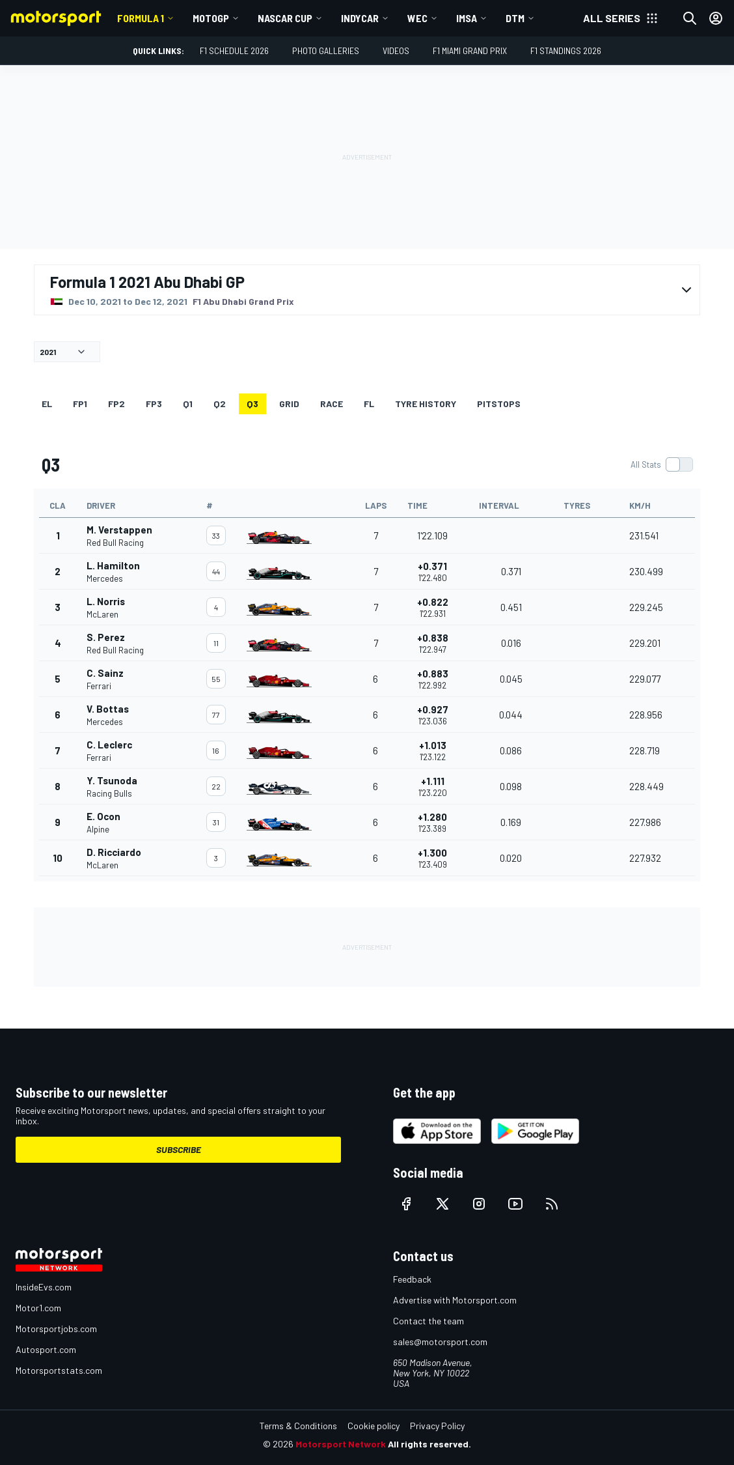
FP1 (80, 403)
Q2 (219, 403)
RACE (331, 403)
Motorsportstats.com (59, 1370)
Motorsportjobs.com (56, 1328)
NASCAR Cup (285, 18)
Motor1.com (38, 1307)
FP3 (154, 403)
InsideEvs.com (44, 1286)
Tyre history (425, 403)
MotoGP (211, 18)
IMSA (466, 18)
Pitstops (499, 403)
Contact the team (428, 1320)
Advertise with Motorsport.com (455, 1299)
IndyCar (360, 18)
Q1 (188, 403)
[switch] (661, 464)
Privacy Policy (437, 1425)
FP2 (116, 403)
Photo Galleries (325, 50)
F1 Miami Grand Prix (470, 50)
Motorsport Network (340, 1443)
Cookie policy (373, 1425)
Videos (396, 50)
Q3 (252, 403)
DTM (515, 18)
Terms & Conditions (298, 1425)
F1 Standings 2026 (565, 50)
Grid (289, 403)
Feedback (412, 1279)
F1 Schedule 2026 (234, 50)
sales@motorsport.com (440, 1341)
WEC (417, 18)
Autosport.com (46, 1349)
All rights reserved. (429, 1443)
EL (47, 403)
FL (369, 403)
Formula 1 (140, 18)
